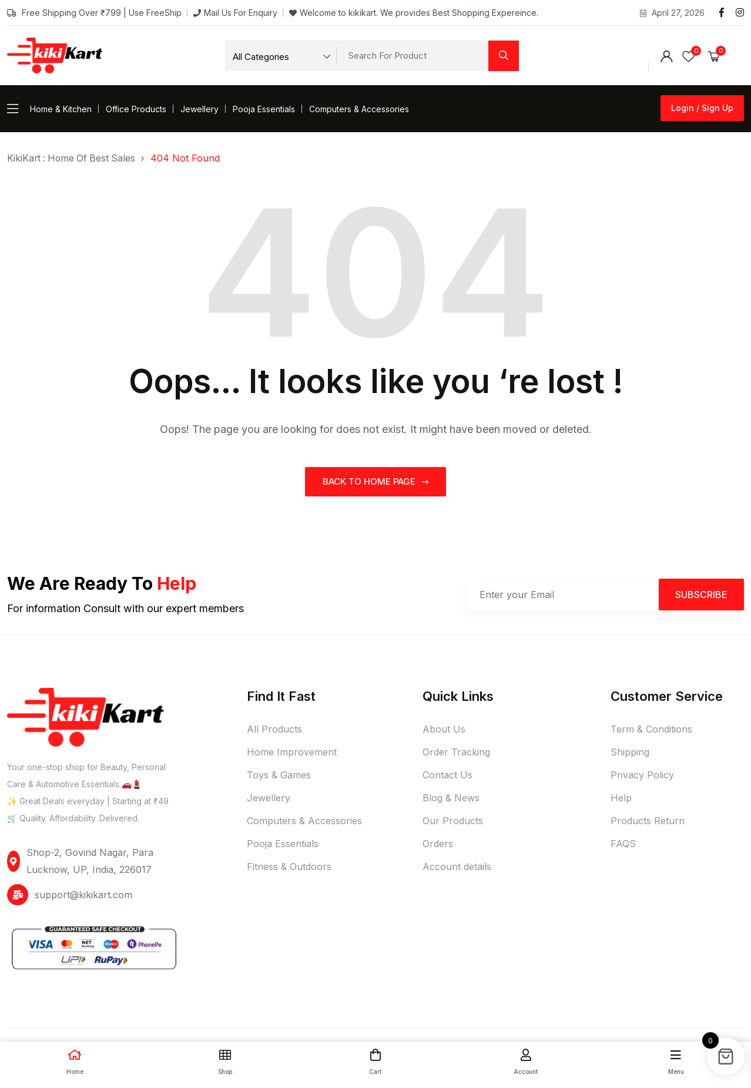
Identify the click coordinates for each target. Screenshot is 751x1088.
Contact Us (447, 775)
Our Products (453, 821)
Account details (457, 866)
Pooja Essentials (264, 109)
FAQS (623, 843)
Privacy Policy (642, 775)
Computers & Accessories (359, 109)
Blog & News (451, 798)
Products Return (648, 821)
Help (621, 798)
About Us (444, 729)
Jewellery (199, 109)
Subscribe (701, 594)
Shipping (630, 752)
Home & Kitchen (61, 109)
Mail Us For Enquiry (235, 13)
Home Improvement (292, 752)
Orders (438, 843)
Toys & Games (279, 775)
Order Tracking (456, 752)
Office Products (136, 109)
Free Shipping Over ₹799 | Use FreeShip (94, 13)
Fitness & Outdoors (289, 866)
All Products (274, 729)
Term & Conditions (651, 729)
